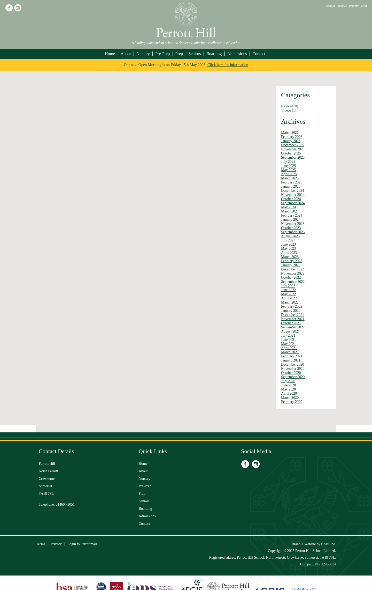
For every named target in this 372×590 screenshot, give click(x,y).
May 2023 (288, 248)
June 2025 (288, 166)
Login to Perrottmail (82, 544)
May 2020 (288, 389)
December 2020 (292, 364)
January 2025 (290, 186)
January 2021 (290, 360)
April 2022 (289, 298)
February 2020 (291, 402)
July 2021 (288, 335)
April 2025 (289, 174)
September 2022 (293, 282)
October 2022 (291, 277)
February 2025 (291, 182)
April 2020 (289, 393)
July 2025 (288, 162)
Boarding (214, 53)
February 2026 (291, 137)
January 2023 (290, 265)
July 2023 (288, 240)
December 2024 (292, 191)
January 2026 (290, 141)
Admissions (237, 53)
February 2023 (291, 261)
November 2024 (293, 195)
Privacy (56, 544)
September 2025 (293, 157)
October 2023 (291, 228)
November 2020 (293, 369)
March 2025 (290, 178)
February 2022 (291, 306)
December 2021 (292, 315)
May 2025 (288, 170)
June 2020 (288, 385)
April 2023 (289, 253)
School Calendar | (337, 6)
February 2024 (291, 215)
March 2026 (290, 133)
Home (110, 53)
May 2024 (288, 207)
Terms (40, 544)
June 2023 (288, 244)
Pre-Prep (162, 53)
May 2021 (288, 344)
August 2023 (290, 236)
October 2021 (291, 323)
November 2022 (293, 273)
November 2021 (293, 319)
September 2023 (293, 232)
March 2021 (290, 352)
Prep (179, 53)
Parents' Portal (358, 6)
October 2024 (291, 199)
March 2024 (290, 211)
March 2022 (290, 302)
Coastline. (328, 544)
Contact (258, 53)
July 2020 (288, 381)
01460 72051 (65, 504)
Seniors (195, 53)
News (285, 106)
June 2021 (288, 340)
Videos (286, 110)
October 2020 (291, 373)
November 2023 (293, 224)
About (126, 53)
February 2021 (291, 356)
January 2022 (290, 311)
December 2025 (292, 145)
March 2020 (290, 398)
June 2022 (288, 290)
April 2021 (289, 348)
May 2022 (288, 294)
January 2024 (290, 220)
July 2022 (288, 286)
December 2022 (292, 269)
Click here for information (227, 65)
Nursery (143, 53)
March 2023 (290, 257)
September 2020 (293, 377)
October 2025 (291, 153)
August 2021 (290, 331)
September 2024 (293, 203)
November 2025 (293, 149)
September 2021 (293, 327)
